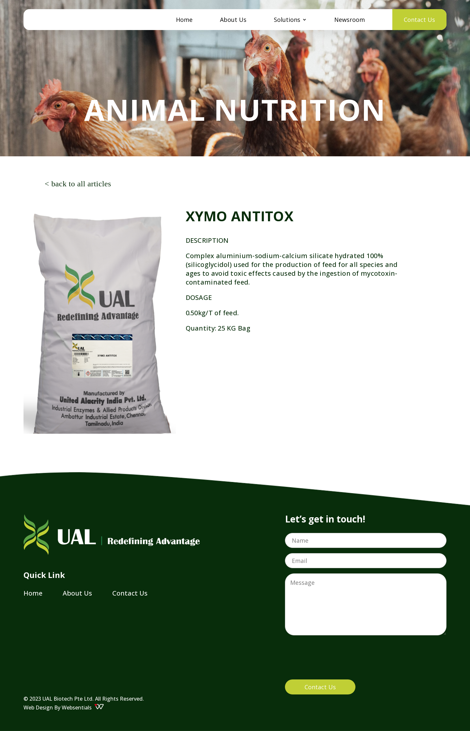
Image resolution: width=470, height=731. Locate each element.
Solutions (287, 20)
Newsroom (349, 20)
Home (184, 20)
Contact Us (419, 19)
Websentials (83, 707)
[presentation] (334, 661)
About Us (233, 20)
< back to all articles (78, 183)
